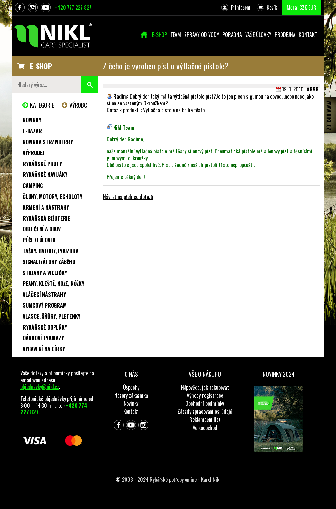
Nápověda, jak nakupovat (205, 387)
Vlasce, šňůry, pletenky (51, 316)
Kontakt (131, 411)
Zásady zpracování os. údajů (204, 411)
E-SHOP (41, 66)
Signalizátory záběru (49, 262)
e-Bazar (32, 131)
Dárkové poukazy (43, 338)
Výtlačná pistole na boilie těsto (174, 110)
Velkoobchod (205, 427)
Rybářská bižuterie (46, 218)
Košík (272, 7)
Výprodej (33, 153)
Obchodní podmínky (205, 403)
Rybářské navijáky (45, 174)
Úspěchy (131, 387)
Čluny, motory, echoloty (52, 196)
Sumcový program (45, 305)
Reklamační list (205, 419)
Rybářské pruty (42, 164)
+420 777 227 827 (73, 7)
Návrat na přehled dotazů (128, 196)
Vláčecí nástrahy (44, 294)
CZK (303, 7)
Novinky (32, 120)
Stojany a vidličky (45, 273)
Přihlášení (240, 7)
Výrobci (79, 105)
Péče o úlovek (39, 240)
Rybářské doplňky (45, 327)
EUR (312, 7)
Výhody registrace (205, 395)
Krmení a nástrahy (46, 207)
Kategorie (42, 105)
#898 (312, 89)
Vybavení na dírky (44, 349)
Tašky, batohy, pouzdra (50, 251)
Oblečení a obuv (42, 229)
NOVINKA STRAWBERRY (48, 142)
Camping (33, 185)
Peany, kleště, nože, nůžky (53, 283)
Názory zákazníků (131, 395)
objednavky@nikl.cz (39, 387)
